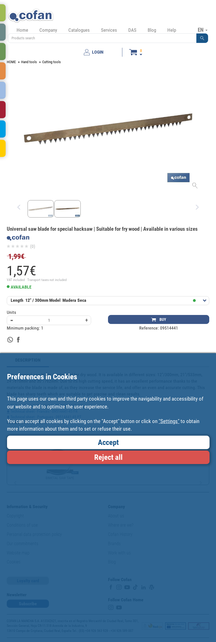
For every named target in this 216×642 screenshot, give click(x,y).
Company (48, 30)
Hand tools (29, 62)
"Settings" (169, 421)
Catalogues (79, 30)
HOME (11, 62)
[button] (202, 38)
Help (171, 30)
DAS (132, 30)
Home (22, 30)
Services (109, 30)
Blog (152, 30)
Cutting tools (51, 62)
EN (203, 30)
